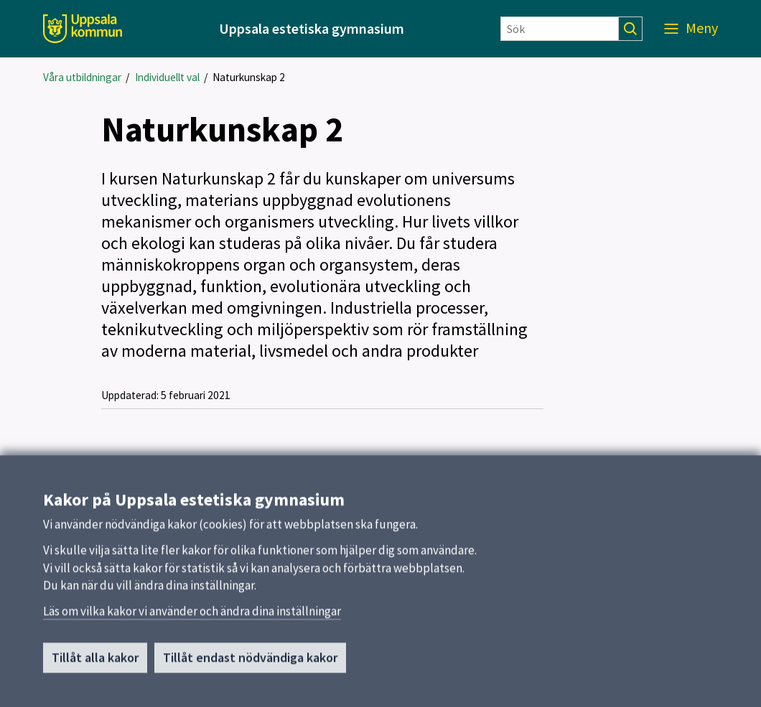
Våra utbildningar (82, 77)
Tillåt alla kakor (95, 662)
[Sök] (559, 29)
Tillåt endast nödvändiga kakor (250, 662)
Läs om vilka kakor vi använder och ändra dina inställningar (192, 616)
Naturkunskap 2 (249, 77)
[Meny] (691, 29)
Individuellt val (167, 77)
